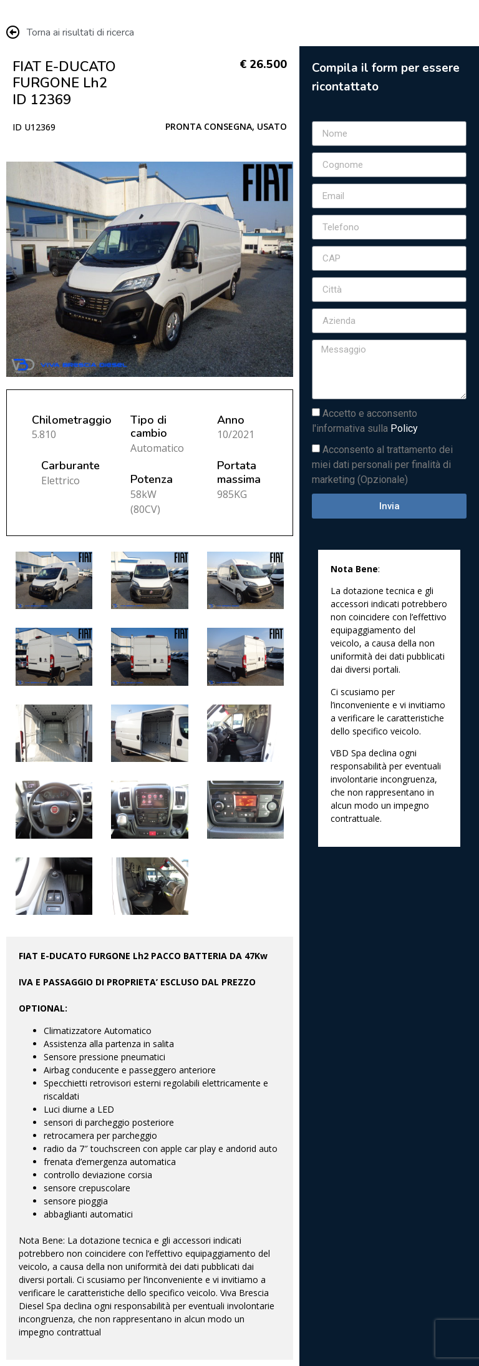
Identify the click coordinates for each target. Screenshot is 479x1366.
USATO (272, 126)
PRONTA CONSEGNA (208, 126)
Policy (404, 428)
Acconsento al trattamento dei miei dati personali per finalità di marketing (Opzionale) (382, 464)
